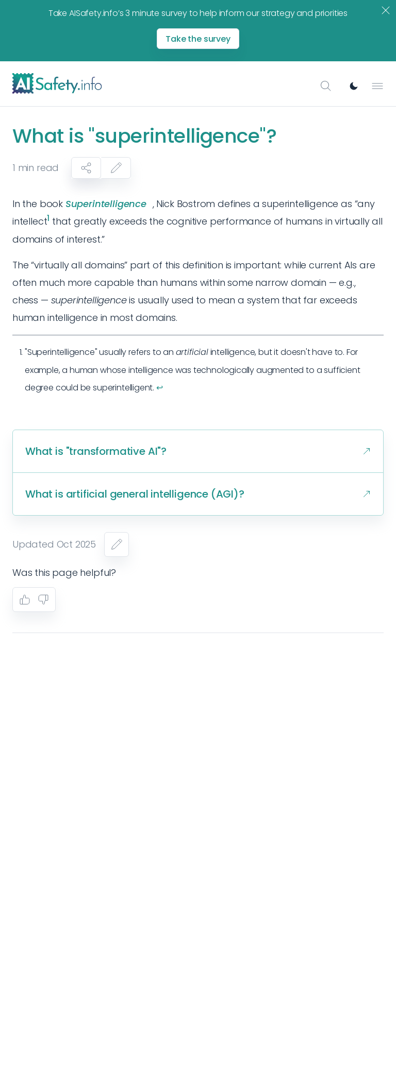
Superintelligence (105, 203)
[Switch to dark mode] (353, 86)
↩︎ (159, 388)
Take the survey (198, 39)
